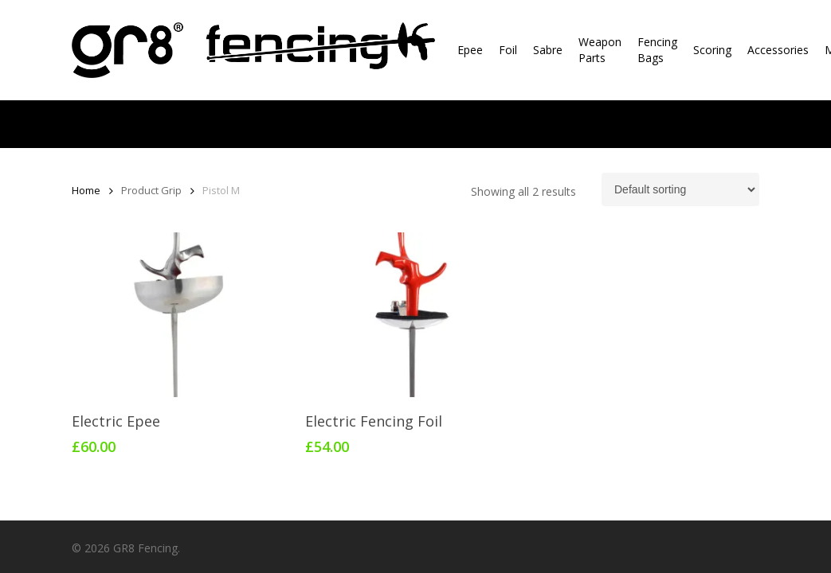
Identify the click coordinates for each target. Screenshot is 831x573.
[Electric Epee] (181, 314)
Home (86, 190)
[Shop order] (680, 189)
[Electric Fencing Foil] (414, 314)
